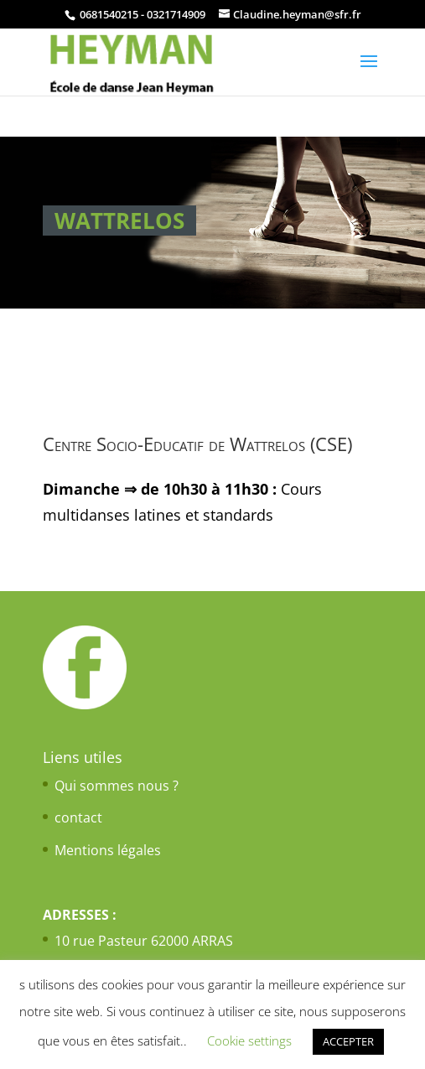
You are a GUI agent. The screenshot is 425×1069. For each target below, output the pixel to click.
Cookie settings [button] (249, 1040)
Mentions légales (107, 850)
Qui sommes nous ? (116, 785)
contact (78, 817)
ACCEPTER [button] (348, 1041)
